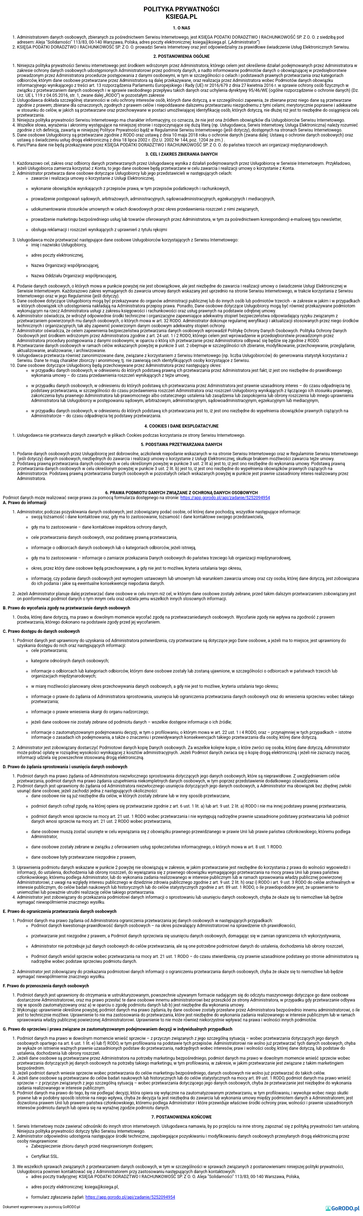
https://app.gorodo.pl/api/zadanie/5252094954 (225, 497)
